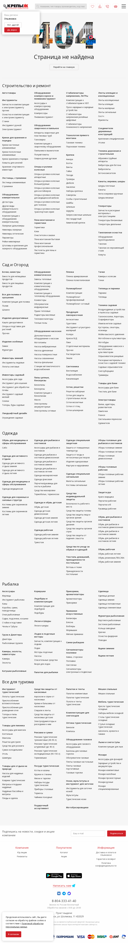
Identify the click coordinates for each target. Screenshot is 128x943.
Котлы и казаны (42, 770)
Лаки (68, 342)
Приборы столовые (43, 789)
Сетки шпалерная (74, 410)
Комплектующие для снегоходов (77, 714)
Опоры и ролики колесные (43, 168)
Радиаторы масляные (44, 315)
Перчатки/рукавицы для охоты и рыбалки (45, 485)
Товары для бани (107, 383)
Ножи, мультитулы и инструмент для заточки (79, 782)
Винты (69, 167)
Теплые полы (40, 323)
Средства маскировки (44, 490)
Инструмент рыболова (13, 599)
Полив (5, 305)
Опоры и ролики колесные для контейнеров (47, 189)
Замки (5, 346)
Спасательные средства (46, 660)
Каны (4, 603)
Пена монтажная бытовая (47, 239)
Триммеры (103, 375)
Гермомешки (40, 757)
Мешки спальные (107, 689)
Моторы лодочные (43, 652)
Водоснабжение (74, 374)
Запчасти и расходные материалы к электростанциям (109, 213)
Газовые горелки (74, 772)
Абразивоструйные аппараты (107, 160)
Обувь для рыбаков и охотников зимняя (108, 533)
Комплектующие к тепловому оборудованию (47, 295)
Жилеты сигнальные (76, 481)
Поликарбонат (74, 288)
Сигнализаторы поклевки (74, 651)
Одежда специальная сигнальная (78, 475)
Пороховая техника (75, 146)
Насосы (37, 656)
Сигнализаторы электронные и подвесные (79, 670)
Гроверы (70, 179)
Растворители (73, 354)
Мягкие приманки (74, 634)
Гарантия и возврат (106, 859)
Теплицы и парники (109, 288)
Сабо (4, 447)
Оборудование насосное (47, 331)
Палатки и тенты (75, 689)
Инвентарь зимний (12, 358)
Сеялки (5, 401)
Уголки (101, 142)
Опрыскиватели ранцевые (110, 356)
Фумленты (103, 120)
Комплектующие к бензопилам (43, 394)
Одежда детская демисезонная (42, 512)
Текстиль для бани (107, 391)
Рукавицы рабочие (107, 508)
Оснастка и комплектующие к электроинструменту (15, 116)
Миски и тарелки (42, 778)
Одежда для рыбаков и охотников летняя (45, 470)
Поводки (102, 640)
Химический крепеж (75, 222)
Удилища (103, 591)
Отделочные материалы (78, 346)
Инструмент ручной (11, 125)
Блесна (69, 622)
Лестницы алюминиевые (14, 182)
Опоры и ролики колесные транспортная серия (47, 210)
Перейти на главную (64, 67)
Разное (101, 415)
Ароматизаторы (74, 598)
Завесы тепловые (42, 279)
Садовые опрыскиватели (110, 367)
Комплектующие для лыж (110, 746)
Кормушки (40, 591)
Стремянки (7, 186)
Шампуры (6, 757)
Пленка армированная (77, 276)
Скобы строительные (76, 199)
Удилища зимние (106, 599)
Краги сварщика (106, 496)
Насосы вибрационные (45, 346)
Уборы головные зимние (110, 447)
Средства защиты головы (78, 510)
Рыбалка (10, 584)
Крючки (101, 632)
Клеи (36, 231)
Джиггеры (7, 639)
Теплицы (102, 297)
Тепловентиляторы (43, 319)
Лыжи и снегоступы (109, 742)
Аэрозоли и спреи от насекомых (44, 698)
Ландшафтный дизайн (14, 413)
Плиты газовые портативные (73, 767)
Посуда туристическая (46, 765)
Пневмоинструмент (43, 117)
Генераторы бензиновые (110, 220)
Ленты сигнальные (107, 112)
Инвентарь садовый (13, 374)
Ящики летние (106, 655)
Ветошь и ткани (74, 567)
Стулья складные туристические (106, 725)
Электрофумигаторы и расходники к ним (45, 723)
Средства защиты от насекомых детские (44, 716)
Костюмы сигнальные (76, 485)
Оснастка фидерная (107, 636)
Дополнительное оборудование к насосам (46, 337)
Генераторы (104, 205)
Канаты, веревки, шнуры (111, 181)
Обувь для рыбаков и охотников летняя (108, 540)
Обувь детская (41, 507)
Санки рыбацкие (75, 642)
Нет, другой (13, 25)
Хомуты (102, 254)
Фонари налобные (107, 774)
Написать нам (62, 885)
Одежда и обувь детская (48, 502)
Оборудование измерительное (11, 196)
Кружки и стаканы (43, 774)
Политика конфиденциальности (106, 864)
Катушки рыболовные (14, 670)
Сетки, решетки (74, 386)
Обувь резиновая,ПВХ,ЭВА (111, 557)
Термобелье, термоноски (46, 494)
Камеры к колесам (107, 276)
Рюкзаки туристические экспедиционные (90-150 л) (47, 752)
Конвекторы (40, 300)
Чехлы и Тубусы (9, 626)
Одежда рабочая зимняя (46, 534)
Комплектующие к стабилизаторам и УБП (77, 102)
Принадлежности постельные (74, 573)
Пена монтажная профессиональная (43, 245)
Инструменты (9, 100)
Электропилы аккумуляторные (42, 405)
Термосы (38, 793)
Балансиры (71, 618)
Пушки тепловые (42, 311)
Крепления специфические (111, 138)
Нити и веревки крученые (110, 193)
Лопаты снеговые (10, 366)
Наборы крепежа (74, 191)
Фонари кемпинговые (108, 770)
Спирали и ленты (42, 710)
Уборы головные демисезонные (106, 457)
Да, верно (12, 30)
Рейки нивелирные (11, 241)
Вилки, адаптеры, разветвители (106, 406)
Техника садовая (107, 305)
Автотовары (9, 92)
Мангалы (6, 738)
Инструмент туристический (10, 690)
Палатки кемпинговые (77, 693)
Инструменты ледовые (13, 362)
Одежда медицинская (12, 488)
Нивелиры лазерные (12, 229)
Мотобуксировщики (77, 807)
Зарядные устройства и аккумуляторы (109, 765)
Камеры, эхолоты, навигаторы (12, 653)
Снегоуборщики (106, 371)
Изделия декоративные (15, 318)
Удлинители (104, 423)
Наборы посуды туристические (41, 784)
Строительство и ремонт (26, 85)
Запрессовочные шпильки (78, 214)
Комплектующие (74, 293)
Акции (64, 856)
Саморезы (71, 195)
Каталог (64, 852)
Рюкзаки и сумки (43, 732)
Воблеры (70, 626)
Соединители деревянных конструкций (105, 131)
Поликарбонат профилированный (75, 298)
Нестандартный (73, 218)
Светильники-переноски (110, 419)
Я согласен (13, 934)
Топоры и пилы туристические (9, 716)
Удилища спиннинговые (109, 607)
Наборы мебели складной (110, 713)
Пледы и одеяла (10, 798)
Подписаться (116, 833)
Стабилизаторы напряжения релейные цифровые (77, 117)
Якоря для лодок (42, 664)
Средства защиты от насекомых (45, 690)
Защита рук (104, 492)
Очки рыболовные (11, 614)
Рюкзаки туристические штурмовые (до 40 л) (45, 745)
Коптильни (7, 734)
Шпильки (70, 206)
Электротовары (107, 399)
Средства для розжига (13, 745)
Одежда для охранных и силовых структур (15, 498)
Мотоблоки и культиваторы (112, 338)
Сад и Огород (15, 264)
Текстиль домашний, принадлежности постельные (78, 559)
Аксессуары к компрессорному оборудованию (42, 106)
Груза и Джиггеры (12, 634)
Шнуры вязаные (106, 197)
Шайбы (69, 202)
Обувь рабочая (106, 549)
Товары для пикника (13, 725)
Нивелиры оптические (13, 233)
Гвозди (69, 175)
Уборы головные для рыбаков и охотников (110, 442)
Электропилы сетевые (45, 410)
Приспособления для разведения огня (12, 709)
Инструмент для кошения (14, 383)
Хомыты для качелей (12, 162)
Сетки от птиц (73, 406)
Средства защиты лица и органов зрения (78, 516)
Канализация (72, 378)
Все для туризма (18, 681)
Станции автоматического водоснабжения (47, 368)
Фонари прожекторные (109, 778)
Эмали (69, 358)
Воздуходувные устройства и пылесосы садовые (111, 311)
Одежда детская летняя (46, 521)
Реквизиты (22, 856)
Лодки (37, 648)
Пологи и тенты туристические (74, 703)
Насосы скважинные (44, 358)
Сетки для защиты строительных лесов (76, 397)
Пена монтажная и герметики (44, 221)
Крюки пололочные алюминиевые (11, 153)
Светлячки (71, 665)
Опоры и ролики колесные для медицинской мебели (47, 196)
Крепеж (70, 154)
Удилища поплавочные (109, 603)
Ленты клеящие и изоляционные (108, 94)
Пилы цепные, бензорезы (41, 379)
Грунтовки (71, 323)
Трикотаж (39, 542)
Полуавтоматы (41, 154)
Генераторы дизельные (109, 224)
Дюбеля (70, 183)
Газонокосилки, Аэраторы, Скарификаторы (111, 318)
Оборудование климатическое (42, 273)
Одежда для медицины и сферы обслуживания (16, 483)
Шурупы (70, 210)
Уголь (5, 753)
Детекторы (7, 202)
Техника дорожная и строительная (109, 152)
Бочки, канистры (11, 271)
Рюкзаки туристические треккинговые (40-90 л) (45, 738)
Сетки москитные (74, 402)
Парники (102, 293)
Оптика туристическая (78, 722)
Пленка (70, 271)
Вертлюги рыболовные (109, 620)
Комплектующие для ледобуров (44, 607)
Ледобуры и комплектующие (43, 600)
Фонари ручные (105, 782)
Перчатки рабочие (107, 500)
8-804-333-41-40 (64, 901)
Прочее (5, 333)
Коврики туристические (13, 780)
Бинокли (70, 727)
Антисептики (72, 319)
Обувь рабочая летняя (109, 553)
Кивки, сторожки (74, 657)
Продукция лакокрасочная (74, 313)
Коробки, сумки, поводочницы (10, 609)
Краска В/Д (71, 338)
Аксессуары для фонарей (110, 759)
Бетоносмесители (107, 173)
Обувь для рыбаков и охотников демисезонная (110, 526)
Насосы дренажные (43, 350)
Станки (5, 121)
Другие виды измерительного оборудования (10, 209)
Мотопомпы (40, 342)
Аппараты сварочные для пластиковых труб (46, 134)
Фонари (102, 754)
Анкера (69, 159)
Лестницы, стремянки (14, 177)
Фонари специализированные (108, 787)
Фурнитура (7, 350)
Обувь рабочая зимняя (109, 561)
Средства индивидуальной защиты (75, 496)
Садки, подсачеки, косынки (15, 618)
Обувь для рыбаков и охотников (110, 518)
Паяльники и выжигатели (46, 150)
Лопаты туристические (13, 696)
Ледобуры (39, 612)
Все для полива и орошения (11, 296)
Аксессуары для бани (108, 387)
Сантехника (72, 366)
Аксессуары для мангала (14, 730)
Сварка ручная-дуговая (45, 158)
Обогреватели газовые (77, 757)
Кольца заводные (106, 628)
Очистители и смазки (44, 235)
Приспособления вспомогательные (11, 702)
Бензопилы (39, 384)
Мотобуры (103, 342)
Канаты (101, 189)
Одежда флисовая (43, 479)
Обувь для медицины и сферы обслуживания (15, 442)
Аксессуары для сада (12, 379)
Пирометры (7, 237)
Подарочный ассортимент (41, 807)
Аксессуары (8, 591)
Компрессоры (40, 113)
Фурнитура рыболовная (111, 615)
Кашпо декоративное (12, 322)
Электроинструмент (12, 129)
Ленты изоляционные (108, 100)
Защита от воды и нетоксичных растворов (78, 456)
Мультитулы (72, 795)
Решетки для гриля (11, 742)
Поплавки (71, 661)
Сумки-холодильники (12, 749)
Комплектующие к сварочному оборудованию (47, 145)
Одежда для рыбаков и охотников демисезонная (46, 456)
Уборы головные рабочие (107, 468)
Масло (37, 399)
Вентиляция (72, 370)
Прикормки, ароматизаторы (75, 593)
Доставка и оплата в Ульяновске (106, 853)
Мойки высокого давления (111, 334)
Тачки (101, 271)
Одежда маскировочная (46, 475)
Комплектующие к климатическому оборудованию (43, 286)
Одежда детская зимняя (46, 517)
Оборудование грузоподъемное (106, 238)
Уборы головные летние (110, 451)
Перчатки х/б (104, 504)
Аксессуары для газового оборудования (78, 745)
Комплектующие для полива (16, 301)
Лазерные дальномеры (13, 225)
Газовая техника (74, 142)
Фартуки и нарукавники (77, 465)
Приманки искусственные (74, 612)
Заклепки (70, 187)
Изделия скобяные (12, 341)
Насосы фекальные (43, 362)
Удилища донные (106, 595)
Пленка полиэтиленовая (78, 280)
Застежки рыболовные (109, 624)
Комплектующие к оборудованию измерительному (11, 218)
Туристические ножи (76, 799)
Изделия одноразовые (77, 461)
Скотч (101, 116)
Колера (69, 334)
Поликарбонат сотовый (77, 303)
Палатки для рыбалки (46, 672)
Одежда (10, 433)
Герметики (39, 227)
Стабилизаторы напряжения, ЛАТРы (77, 94)
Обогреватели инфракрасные (41, 305)
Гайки (69, 171)
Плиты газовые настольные (79, 761)
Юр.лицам (22, 852)
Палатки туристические (77, 697)
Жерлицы (6, 595)
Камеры (6, 658)
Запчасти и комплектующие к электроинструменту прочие (15, 107)
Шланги (6, 309)
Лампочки (103, 411)
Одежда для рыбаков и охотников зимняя (45, 463)
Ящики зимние (106, 648)
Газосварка (39, 139)
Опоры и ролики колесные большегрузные (47, 182)
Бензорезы (39, 388)
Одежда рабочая (43, 530)
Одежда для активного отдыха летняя (13, 472)
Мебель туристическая (111, 701)
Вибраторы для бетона (109, 165)
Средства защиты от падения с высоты (76, 537)
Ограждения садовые (12, 417)
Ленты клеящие (105, 104)
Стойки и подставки (12, 622)
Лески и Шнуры (42, 621)
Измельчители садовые (109, 323)
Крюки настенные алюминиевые (10, 146)
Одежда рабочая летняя (46, 538)
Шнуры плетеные (106, 185)
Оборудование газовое (79, 739)
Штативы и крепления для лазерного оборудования (15, 247)
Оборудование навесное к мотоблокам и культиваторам (111, 349)
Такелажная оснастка (110, 232)
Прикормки (71, 602)
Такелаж (102, 243)
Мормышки (71, 630)
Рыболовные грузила (12, 643)
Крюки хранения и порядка (15, 158)
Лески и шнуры (41, 625)
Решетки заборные (75, 391)
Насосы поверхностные (45, 354)
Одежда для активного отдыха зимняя (13, 465)
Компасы (70, 731)
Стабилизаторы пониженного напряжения (79, 125)
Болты (69, 163)
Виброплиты (104, 169)
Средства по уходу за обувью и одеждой (78, 548)
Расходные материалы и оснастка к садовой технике (112, 361)
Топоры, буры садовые (13, 405)
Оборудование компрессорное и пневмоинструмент (45, 95)
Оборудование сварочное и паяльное (46, 127)
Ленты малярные (106, 108)
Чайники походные (43, 797)
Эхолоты (6, 662)
